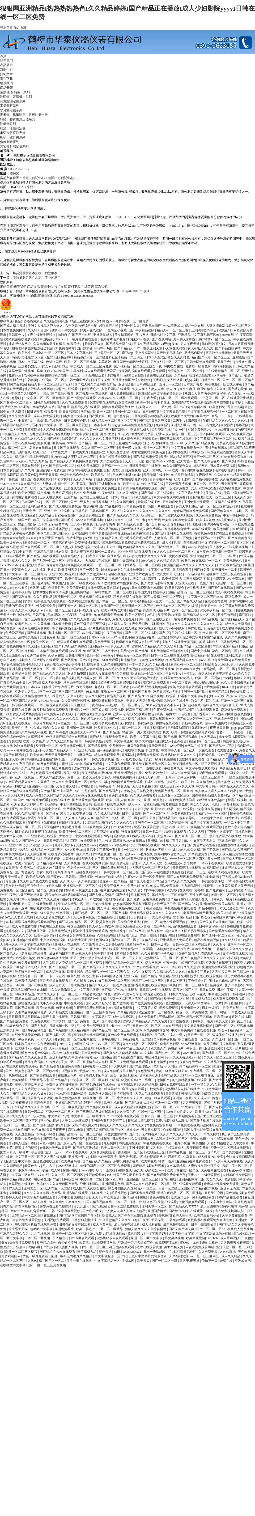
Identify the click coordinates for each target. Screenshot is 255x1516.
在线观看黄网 (92, 863)
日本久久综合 (179, 994)
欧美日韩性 (179, 732)
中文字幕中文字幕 (157, 569)
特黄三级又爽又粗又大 (172, 1071)
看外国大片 (142, 592)
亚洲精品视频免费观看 (192, 1161)
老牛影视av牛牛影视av (210, 538)
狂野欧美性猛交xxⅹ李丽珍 (208, 375)
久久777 (183, 827)
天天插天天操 (71, 908)
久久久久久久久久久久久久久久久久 (197, 624)
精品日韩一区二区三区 (205, 741)
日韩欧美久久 (95, 344)
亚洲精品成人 (140, 429)
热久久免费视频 (85, 493)
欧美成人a (109, 1215)
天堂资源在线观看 (103, 1152)
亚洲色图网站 (188, 1179)
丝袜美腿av (112, 1089)
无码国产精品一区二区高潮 (174, 791)
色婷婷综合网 (179, 822)
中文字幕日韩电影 (173, 411)
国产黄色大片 (10, 953)
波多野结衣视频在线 (216, 1125)
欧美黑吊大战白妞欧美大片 (190, 416)
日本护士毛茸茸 (243, 402)
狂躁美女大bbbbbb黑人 (221, 664)
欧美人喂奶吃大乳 (114, 610)
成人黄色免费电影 (25, 926)
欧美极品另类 (102, 741)
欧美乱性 (74, 976)
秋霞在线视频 (238, 800)
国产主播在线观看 (55, 1017)
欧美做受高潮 (71, 1161)
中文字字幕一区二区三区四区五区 (225, 542)
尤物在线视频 (102, 904)
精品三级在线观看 (180, 809)
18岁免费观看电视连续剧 (57, 1206)
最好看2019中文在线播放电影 (122, 569)
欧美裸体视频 (59, 529)
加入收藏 (20, 27)
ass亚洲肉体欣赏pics (211, 800)
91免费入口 (104, 1048)
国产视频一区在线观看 (92, 393)
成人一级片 (177, 1035)
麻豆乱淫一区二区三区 (74, 723)
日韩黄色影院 (144, 723)
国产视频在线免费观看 (110, 890)
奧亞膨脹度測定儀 (13, 133)
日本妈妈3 (22, 831)
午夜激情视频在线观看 (180, 908)
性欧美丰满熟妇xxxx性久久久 (230, 673)
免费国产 (230, 551)
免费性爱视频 (62, 493)
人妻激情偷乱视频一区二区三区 (229, 326)
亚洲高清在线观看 (75, 1193)
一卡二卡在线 (56, 976)
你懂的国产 (88, 1166)
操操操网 (15, 1193)
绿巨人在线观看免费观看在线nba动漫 (193, 877)
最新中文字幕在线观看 (206, 822)
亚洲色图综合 (99, 940)
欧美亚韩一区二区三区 (187, 664)
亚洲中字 (16, 845)
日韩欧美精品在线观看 (145, 466)
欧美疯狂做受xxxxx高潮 (133, 926)
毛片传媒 (105, 840)
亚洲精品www (99, 646)
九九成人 (83, 1206)
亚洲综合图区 (228, 840)
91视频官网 (69, 1071)
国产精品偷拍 (189, 737)
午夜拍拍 (247, 1238)
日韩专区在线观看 (21, 705)
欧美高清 (59, 443)
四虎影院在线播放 (238, 714)
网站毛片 (67, 520)
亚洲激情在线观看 (25, 940)
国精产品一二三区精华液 (170, 895)
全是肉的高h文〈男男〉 (138, 1080)
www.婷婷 (62, 1093)
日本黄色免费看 (134, 506)
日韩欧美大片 (79, 452)
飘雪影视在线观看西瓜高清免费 (112, 402)
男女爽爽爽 (229, 484)
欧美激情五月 (181, 1197)
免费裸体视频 (73, 809)
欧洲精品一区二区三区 (147, 673)
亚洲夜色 (180, 741)
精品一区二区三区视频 (86, 962)
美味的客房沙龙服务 (20, 606)
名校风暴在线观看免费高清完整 (210, 1220)
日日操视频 (196, 497)
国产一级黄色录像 (74, 759)
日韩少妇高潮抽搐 (84, 1220)
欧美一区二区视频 (208, 678)
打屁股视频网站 (154, 728)
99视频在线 (82, 1044)
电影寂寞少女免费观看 (229, 579)
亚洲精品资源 (37, 655)
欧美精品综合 (36, 877)
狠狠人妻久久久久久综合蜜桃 (146, 1229)
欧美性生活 (20, 728)
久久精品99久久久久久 (169, 971)
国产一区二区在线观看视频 (234, 1026)
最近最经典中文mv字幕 (215, 755)
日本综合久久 (115, 520)
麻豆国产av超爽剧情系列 (131, 362)
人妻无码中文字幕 (182, 1233)
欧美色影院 (217, 407)
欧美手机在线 (114, 1102)
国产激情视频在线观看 (206, 1121)
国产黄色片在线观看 (201, 845)
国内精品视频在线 (99, 1202)
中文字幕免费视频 (53, 940)
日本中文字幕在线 (31, 362)
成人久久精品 (231, 1256)
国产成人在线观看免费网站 (109, 737)
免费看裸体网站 (182, 813)
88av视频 (217, 714)
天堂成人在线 (185, 583)
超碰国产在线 (109, 326)
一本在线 (6, 746)
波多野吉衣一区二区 (29, 971)
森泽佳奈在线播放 (225, 1035)
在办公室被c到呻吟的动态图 (102, 976)
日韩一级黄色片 (106, 551)
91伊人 (193, 922)
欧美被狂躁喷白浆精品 (149, 533)
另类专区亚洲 (104, 953)
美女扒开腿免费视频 (127, 470)
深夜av (178, 990)
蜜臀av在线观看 (67, 389)
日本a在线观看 (147, 384)
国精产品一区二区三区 (148, 981)
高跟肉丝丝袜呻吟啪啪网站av (66, 895)
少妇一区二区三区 (18, 1125)
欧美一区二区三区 (219, 497)
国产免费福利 (216, 890)
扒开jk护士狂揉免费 (236, 1134)
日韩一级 (135, 1202)
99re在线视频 (172, 1026)
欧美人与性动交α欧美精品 (235, 913)
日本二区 (121, 1202)
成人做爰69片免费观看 (141, 628)
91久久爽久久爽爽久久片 (67, 1202)
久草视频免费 (198, 854)
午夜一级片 (171, 962)
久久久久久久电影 (37, 1193)
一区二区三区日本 (108, 565)
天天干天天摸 (49, 475)
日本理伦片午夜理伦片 (58, 687)
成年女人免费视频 (238, 624)
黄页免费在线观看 (99, 1107)
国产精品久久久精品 (97, 1161)
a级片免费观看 (98, 628)
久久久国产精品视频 (200, 443)
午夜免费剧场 (139, 624)
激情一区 (93, 655)
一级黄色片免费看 (184, 619)
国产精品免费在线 (119, 344)
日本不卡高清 (100, 425)
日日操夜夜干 (237, 732)
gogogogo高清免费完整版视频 (133, 425)
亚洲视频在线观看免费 (95, 597)
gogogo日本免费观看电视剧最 (143, 588)
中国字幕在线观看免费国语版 (89, 470)
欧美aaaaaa (7, 750)
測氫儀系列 (8, 124)
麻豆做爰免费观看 (234, 710)
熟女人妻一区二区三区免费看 (220, 633)
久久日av (34, 646)
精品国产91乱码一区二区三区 (117, 818)
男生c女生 (107, 434)
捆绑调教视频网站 (216, 524)
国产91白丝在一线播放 (16, 719)
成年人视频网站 (216, 723)
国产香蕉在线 (111, 1021)
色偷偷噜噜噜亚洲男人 (234, 845)
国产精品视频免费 (146, 457)
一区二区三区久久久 (127, 958)
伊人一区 (47, 678)
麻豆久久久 (148, 818)
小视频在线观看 (16, 1075)
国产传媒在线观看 (212, 434)
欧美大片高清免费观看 (178, 520)
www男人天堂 (184, 786)
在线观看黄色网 (216, 601)
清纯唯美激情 (39, 457)
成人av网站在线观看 (229, 592)
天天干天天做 (135, 461)
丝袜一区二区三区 (185, 610)
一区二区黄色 (182, 682)
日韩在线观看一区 (162, 719)
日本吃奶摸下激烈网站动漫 (105, 899)
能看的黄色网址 (138, 944)
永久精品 (181, 375)
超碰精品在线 (214, 637)
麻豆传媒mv (16, 949)
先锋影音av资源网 (41, 1098)
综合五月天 (151, 642)
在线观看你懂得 (44, 904)
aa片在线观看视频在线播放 (19, 1066)
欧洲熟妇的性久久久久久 (179, 755)
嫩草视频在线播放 (21, 1184)
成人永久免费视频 (184, 773)
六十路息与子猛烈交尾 (81, 326)
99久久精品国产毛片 (29, 813)
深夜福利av (155, 931)
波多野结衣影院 (100, 958)
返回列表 (6, 282)
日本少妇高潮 (132, 813)
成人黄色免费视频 (209, 515)
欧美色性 (24, 353)
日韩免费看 (139, 416)
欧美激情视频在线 (68, 1098)
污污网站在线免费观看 (127, 782)
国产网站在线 (188, 904)
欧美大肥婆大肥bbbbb (97, 773)
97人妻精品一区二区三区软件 (150, 868)
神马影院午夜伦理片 (153, 1035)
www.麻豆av (192, 1053)
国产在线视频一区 (61, 949)
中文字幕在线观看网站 (201, 768)
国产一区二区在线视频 (141, 633)
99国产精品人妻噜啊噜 (86, 669)
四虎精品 (27, 515)
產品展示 (6, 65)
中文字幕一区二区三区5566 (204, 597)
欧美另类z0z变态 (170, 615)
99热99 (107, 836)
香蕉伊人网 (235, 407)
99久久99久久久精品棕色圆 (160, 560)
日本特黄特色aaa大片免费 (172, 949)
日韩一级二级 (34, 1111)
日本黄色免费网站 (13, 330)
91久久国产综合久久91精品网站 (186, 466)
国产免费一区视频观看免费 (146, 899)
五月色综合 (238, 768)
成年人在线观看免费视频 (179, 642)
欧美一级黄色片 (11, 542)
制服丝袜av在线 (139, 339)
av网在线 (34, 682)
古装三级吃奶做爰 (30, 895)
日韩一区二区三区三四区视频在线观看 (107, 1247)
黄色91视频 (246, 1252)
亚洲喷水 (126, 723)
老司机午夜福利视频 (38, 375)
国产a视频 (99, 1206)
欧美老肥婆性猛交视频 (34, 493)
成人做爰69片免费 (211, 1157)
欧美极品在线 (101, 475)
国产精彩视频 (238, 389)
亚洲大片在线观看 (67, 944)
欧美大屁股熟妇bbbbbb (202, 1238)
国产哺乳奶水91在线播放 (98, 1084)
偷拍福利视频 (223, 366)
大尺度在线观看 (93, 375)
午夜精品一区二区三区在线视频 (212, 1071)
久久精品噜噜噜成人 (36, 696)
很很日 (124, 917)
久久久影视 (228, 1252)
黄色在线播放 (61, 800)
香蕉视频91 (213, 384)
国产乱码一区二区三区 (49, 560)
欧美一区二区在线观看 (46, 488)
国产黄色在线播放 (221, 588)
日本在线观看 (127, 1084)
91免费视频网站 (105, 1242)
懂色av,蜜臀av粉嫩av (36, 1053)
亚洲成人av (164, 741)
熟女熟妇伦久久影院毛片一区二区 (132, 1188)
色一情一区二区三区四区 (188, 859)
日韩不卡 (39, 615)
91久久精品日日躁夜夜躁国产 (57, 515)
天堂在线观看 (167, 1202)
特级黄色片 (70, 439)
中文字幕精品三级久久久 (131, 1048)
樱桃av (57, 1053)
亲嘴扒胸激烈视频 (126, 1161)
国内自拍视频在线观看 (86, 764)
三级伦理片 (16, 655)
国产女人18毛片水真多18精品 (166, 524)
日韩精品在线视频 (47, 402)
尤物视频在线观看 (192, 1202)
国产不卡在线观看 (143, 1193)
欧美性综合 (75, 971)
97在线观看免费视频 (109, 615)
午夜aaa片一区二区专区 (133, 655)
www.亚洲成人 (173, 326)
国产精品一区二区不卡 (218, 1053)
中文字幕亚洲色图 (86, 434)
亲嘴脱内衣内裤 (44, 407)
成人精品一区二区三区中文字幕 (114, 420)
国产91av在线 (101, 619)
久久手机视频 (88, 881)
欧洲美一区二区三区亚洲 (70, 1233)
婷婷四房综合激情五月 (170, 854)
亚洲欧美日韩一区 (13, 1030)
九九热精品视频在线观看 (189, 1080)
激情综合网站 (194, 353)
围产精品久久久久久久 (123, 515)
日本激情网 (79, 533)
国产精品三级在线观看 (43, 556)
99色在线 (38, 1130)
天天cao (197, 1062)
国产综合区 (203, 917)
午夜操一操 (194, 1048)
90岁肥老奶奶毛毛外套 (204, 628)
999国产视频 (139, 651)
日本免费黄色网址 (77, 420)
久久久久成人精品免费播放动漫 (232, 854)
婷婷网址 (162, 443)
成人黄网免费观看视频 (229, 999)
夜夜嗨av (98, 705)
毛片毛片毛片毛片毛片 (136, 538)
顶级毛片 (173, 782)
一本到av (190, 673)
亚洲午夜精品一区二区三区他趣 (180, 1193)
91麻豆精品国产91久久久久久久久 (109, 822)
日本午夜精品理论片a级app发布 (156, 344)
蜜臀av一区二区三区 (115, 691)
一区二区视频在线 (201, 1075)
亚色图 (129, 985)
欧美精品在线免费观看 (90, 1035)
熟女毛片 (198, 700)
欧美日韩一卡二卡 (225, 569)
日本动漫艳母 (62, 624)
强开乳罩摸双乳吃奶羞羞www (75, 845)
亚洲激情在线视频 (219, 962)
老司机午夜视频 (165, 1039)
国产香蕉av (201, 714)
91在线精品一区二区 (207, 560)
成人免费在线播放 (123, 393)
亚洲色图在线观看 (46, 1161)
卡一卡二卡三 (121, 1026)
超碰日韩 (237, 1003)
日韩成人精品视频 (141, 1121)
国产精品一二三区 (222, 746)
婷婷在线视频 (242, 1017)
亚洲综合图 (126, 384)
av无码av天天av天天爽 (56, 1148)
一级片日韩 (220, 1003)
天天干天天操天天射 (59, 755)
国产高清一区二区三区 (191, 836)
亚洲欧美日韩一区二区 (206, 556)
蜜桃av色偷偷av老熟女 (225, 981)
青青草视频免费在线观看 (141, 488)
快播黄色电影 (106, 922)
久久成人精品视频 (107, 813)
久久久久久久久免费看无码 (99, 439)
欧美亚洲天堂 (68, 569)
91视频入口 (60, 583)
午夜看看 (145, 949)
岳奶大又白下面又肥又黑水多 (186, 931)
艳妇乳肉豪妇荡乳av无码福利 (135, 836)
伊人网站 (171, 1066)
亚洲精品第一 (130, 660)
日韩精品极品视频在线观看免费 (166, 804)
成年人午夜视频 (51, 1003)
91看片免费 (143, 773)
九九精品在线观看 (98, 560)
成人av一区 (113, 547)
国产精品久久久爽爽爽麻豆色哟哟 (74, 461)
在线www (105, 398)
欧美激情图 (221, 529)
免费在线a (117, 931)
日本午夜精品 (155, 782)
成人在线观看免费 (107, 755)
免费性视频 (231, 804)
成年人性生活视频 (46, 416)
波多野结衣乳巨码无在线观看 (45, 601)
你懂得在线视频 (191, 723)
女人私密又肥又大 (201, 348)
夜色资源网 (146, 1071)
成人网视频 (231, 809)
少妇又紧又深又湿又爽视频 (234, 886)
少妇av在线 (216, 696)
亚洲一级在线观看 (202, 750)
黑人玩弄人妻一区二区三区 (96, 678)
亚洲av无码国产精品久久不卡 (55, 750)
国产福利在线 (22, 597)
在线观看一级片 (201, 1211)
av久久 (173, 1062)
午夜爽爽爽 (26, 1039)
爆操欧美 (14, 741)
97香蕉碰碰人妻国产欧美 (61, 1247)
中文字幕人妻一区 (174, 750)
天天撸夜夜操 (19, 1102)
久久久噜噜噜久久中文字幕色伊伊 (75, 990)
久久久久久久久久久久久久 (179, 1134)
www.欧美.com (75, 850)
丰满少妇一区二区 (65, 1021)
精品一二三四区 (132, 357)
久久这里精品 (25, 1134)
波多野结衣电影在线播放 (183, 1089)
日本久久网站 (210, 1134)
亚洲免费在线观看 (197, 502)
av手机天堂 (197, 452)
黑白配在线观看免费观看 (103, 488)
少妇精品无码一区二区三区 (111, 1030)
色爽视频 (216, 985)
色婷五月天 (56, 588)
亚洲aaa (130, 854)
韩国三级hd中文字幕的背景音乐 (160, 393)
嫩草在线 (226, 1261)
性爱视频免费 (46, 606)
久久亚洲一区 (222, 1039)
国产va (109, 1179)
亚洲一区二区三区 (168, 1102)
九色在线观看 (41, 1021)
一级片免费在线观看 (83, 339)
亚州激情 (239, 357)
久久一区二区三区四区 (67, 1175)
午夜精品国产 (185, 710)
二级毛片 (179, 420)
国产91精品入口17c (128, 348)
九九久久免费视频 (25, 1089)
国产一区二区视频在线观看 (128, 719)
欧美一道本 (131, 484)
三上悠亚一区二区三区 (174, 795)
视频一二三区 (197, 872)
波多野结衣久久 (105, 728)
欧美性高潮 (170, 579)
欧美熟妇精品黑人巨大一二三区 (153, 601)
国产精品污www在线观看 (119, 990)
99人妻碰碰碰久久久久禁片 (40, 899)
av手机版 (39, 569)
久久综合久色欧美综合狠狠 (39, 881)
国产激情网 (121, 1003)
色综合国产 (54, 362)
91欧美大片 (75, 344)
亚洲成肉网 (243, 1261)
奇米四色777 (23, 624)
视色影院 (178, 872)
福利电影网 (71, 1053)
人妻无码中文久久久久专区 (147, 556)
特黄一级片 (166, 1161)
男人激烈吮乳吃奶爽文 (153, 732)
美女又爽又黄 (174, 1247)
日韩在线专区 (31, 466)
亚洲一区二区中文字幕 (146, 1238)
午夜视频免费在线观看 (90, 1008)
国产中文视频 (201, 651)
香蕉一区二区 (71, 1062)
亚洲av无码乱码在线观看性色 (134, 714)
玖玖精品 (24, 615)
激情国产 (163, 1080)
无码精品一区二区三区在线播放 (34, 1215)
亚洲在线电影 (74, 488)
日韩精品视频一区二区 (215, 619)
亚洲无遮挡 (237, 967)
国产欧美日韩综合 (169, 353)
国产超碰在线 (192, 705)
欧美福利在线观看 (80, 565)
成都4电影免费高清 (103, 1157)
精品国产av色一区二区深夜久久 (107, 971)
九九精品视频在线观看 (197, 886)
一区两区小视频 (116, 330)
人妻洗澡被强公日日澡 (204, 1166)
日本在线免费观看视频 (25, 1220)
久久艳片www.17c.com (44, 700)
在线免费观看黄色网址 (103, 588)
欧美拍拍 (199, 1143)
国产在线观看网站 (40, 479)
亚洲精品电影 (44, 551)
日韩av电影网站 (77, 380)
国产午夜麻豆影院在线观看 (137, 1215)
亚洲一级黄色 (153, 800)
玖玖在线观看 (24, 746)
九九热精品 (89, 791)
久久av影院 (75, 696)
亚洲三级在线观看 (57, 511)
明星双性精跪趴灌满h (195, 579)
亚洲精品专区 (38, 506)
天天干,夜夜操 (190, 1261)
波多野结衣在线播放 (39, 389)
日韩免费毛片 (90, 389)
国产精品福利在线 (135, 1197)
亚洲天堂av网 (15, 759)
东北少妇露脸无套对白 (200, 840)
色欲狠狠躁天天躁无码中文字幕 (188, 1003)
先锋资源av (150, 439)
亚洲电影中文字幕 (18, 1161)
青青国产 (11, 881)
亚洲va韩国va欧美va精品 (217, 904)
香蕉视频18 (103, 714)
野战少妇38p (27, 524)
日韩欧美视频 (77, 985)
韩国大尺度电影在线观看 (75, 642)
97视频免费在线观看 (213, 967)
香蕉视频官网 (10, 475)
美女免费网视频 (84, 917)
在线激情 (175, 1252)
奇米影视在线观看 (49, 773)
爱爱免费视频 (169, 1008)
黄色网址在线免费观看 (34, 628)
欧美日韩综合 (175, 588)
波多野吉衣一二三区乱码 (154, 407)
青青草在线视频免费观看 (222, 1184)
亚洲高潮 (15, 669)
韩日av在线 (168, 935)
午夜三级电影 (33, 859)
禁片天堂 (245, 791)
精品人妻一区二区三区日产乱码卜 (104, 429)
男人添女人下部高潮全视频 (229, 547)
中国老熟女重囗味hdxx (53, 533)
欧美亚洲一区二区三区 (75, 831)
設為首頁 (6, 27)
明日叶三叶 (149, 515)
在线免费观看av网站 (44, 908)
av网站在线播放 (196, 746)
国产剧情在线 (179, 1021)
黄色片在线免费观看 (92, 795)
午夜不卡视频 (113, 633)
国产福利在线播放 (205, 479)
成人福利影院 (172, 542)
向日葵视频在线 (103, 502)
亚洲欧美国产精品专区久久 (151, 764)
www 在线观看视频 (90, 520)
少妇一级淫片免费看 (57, 768)
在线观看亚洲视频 (81, 601)
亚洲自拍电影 (77, 673)
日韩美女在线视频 (101, 759)
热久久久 (83, 854)
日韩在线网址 (136, 931)
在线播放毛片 (68, 1075)
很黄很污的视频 (26, 1148)
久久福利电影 (126, 502)
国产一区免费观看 (152, 877)
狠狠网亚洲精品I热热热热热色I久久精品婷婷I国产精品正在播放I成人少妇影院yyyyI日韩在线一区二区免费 (74, 321)
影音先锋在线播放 (83, 935)
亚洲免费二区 (33, 511)
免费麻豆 (15, 375)
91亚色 (186, 560)
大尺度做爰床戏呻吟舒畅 (61, 429)
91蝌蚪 (72, 443)
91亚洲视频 (64, 1008)
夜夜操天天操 (220, 728)
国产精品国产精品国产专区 (105, 1130)
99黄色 (224, 768)
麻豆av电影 (76, 1130)
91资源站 (124, 786)
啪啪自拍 (64, 335)
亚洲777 (194, 1175)
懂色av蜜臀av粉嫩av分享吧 (63, 664)
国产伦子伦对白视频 (143, 1134)
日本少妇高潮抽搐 (126, 560)
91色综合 (185, 714)
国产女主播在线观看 (105, 949)
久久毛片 (219, 944)
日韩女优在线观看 (238, 818)
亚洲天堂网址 (153, 470)
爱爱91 (221, 732)
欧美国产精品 (218, 691)
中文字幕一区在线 (21, 1175)
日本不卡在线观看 (211, 863)
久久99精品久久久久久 (60, 795)
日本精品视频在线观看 (52, 651)
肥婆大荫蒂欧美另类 (97, 777)
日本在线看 (86, 786)
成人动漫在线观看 (127, 1224)
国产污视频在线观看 (82, 398)
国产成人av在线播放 (155, 872)
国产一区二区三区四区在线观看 (62, 691)
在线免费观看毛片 (105, 723)
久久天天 (154, 520)
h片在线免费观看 (127, 953)
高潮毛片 (154, 579)
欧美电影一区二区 (67, 375)
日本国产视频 (193, 384)
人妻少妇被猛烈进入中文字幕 (83, 547)
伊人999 (172, 389)
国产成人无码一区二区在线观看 (79, 1143)
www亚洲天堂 (191, 1044)
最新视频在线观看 (176, 1224)
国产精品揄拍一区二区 (195, 1066)
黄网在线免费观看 (25, 497)
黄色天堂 (105, 1252)
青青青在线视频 (148, 755)
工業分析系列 (9, 106)
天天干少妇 (225, 362)
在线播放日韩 (155, 1057)
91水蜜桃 (195, 524)
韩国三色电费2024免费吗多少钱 (132, 443)
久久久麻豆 (188, 389)
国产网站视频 (11, 859)
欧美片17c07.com (68, 999)
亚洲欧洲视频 (124, 773)
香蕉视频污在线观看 (127, 908)
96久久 (203, 673)
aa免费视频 (58, 470)
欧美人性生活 (183, 1215)
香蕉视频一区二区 (131, 1152)
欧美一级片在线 (130, 448)
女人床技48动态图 (204, 488)
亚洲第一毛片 (78, 1157)
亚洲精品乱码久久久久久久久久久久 (189, 565)
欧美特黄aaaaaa (76, 579)
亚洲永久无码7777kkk (85, 732)
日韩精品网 (78, 1017)
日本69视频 (150, 411)
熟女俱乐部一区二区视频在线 (75, 1039)
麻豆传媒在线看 (133, 1089)
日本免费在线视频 (236, 953)
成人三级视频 (210, 1206)
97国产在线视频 (193, 962)
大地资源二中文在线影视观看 (80, 836)
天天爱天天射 (158, 746)
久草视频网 (36, 737)
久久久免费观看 (20, 416)
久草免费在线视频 (21, 371)
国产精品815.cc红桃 (139, 1102)
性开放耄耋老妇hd (99, 1175)
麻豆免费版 (233, 597)
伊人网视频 (153, 962)
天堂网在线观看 (99, 1139)
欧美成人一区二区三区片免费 (91, 366)
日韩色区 (190, 1252)
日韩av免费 (207, 990)
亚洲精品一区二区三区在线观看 (86, 497)
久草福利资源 (179, 1256)
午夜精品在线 (148, 940)
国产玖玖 (214, 1152)
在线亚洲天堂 (153, 348)
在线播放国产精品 (47, 1179)
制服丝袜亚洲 (169, 976)
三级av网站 (167, 1017)
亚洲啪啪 (159, 380)
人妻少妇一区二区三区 (231, 583)
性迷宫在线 (231, 1008)
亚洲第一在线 (183, 1098)
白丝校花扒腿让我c (236, 741)
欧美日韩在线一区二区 (183, 1170)
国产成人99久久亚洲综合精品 (95, 384)
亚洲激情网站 (159, 859)
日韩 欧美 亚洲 (121, 827)
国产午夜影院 (235, 985)
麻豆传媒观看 (137, 746)
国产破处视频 (37, 633)
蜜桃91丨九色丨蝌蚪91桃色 (199, 1242)
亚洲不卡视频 (227, 615)
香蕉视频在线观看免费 (151, 985)
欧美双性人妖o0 (100, 1093)
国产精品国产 (109, 791)
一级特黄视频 (211, 1175)
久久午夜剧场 (43, 597)
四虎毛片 (174, 1157)
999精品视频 (17, 384)
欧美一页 (82, 949)
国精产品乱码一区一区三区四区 (190, 592)
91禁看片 (85, 1242)
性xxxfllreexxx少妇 (189, 669)
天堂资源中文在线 (107, 831)
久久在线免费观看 (75, 402)
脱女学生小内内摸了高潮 (51, 592)
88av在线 (228, 335)
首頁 (3, 56)
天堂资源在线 (161, 429)
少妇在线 (25, 452)
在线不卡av (172, 705)
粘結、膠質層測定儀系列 (17, 119)
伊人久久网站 (95, 696)
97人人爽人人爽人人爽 (148, 389)
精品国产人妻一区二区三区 (211, 357)
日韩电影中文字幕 (163, 335)
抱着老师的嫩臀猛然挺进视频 (33, 348)
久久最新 (235, 393)
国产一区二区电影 (165, 1261)
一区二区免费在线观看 (37, 619)
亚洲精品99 (155, 840)
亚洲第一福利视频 (79, 728)
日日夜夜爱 (149, 398)
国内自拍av (58, 457)
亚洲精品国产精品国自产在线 (122, 1057)
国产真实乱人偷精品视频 (121, 1053)
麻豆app (128, 353)
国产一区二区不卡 (156, 813)
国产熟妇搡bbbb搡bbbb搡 (95, 348)
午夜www (131, 877)
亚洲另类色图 (71, 1066)
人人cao (47, 845)
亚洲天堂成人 (103, 335)
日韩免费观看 (176, 1220)
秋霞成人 (59, 696)
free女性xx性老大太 (180, 1111)
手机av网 (128, 1261)
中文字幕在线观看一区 (204, 411)
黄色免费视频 (159, 1197)
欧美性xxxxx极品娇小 (114, 845)
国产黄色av (55, 877)
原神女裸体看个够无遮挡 (91, 931)
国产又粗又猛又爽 (182, 1229)
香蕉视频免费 (204, 533)
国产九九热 (39, 1026)
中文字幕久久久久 (130, 1098)
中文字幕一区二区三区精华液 (45, 398)
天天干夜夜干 (56, 1130)
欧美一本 (143, 402)
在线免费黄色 (242, 660)
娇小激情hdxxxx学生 (161, 461)
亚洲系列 (12, 809)
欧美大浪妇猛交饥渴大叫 (53, 917)
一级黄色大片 (58, 452)
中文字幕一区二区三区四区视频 (66, 425)
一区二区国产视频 (115, 913)
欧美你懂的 (20, 1080)
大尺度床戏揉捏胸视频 (219, 1044)
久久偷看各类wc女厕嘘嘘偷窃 (103, 944)
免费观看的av (11, 1256)
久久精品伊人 (206, 782)
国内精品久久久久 (94, 719)
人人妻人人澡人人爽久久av (24, 610)
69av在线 (123, 434)
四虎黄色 (147, 669)
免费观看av (117, 746)
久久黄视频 (42, 624)
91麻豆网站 (84, 755)
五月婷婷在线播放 (219, 353)
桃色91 (216, 804)
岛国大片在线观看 (161, 506)
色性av (136, 863)
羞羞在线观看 (202, 529)
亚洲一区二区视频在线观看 (230, 1148)
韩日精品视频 (65, 678)
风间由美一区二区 (235, 1166)
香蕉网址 (128, 755)
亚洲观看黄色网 (113, 1184)
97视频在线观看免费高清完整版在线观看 (131, 542)
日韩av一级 (244, 470)
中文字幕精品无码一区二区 (213, 439)
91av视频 (93, 691)
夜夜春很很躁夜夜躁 (42, 822)
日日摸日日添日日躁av (24, 1017)
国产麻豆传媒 (37, 931)
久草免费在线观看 (235, 1215)
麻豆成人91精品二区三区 (77, 922)
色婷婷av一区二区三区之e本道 (177, 606)
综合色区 (37, 1152)
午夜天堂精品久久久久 (115, 1220)
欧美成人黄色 (206, 520)
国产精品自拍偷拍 (228, 348)
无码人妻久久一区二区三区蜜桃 (46, 669)
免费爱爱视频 (15, 633)
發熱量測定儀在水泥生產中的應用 (37, 278)
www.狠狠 (222, 429)
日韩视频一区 (15, 479)
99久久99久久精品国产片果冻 (199, 850)
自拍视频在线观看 (163, 696)
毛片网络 (142, 335)
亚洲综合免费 (224, 719)
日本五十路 (109, 651)
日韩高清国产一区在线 (105, 511)
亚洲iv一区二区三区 (60, 1111)
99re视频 (95, 1233)
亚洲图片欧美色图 (142, 574)
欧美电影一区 (191, 1008)
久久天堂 (190, 967)
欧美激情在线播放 (156, 475)
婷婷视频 (242, 425)
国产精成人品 (87, 1252)
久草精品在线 (127, 1012)
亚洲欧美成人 (235, 655)
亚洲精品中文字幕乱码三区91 (199, 335)
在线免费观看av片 (201, 429)
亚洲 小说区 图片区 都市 (146, 1148)
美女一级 (214, 859)
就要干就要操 (137, 859)
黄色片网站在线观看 (116, 389)
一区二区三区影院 (13, 700)
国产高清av (50, 1139)
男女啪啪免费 (172, 502)
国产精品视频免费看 (14, 1021)
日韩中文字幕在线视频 (64, 1211)
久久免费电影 (131, 886)
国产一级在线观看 (83, 583)
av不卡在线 (230, 958)
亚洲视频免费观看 (57, 1220)
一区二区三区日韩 (56, 502)
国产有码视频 (15, 755)
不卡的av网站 (50, 1121)
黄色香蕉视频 (129, 669)
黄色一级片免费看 (36, 1256)
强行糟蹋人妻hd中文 (94, 1075)
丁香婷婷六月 (198, 981)
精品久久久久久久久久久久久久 (122, 1125)
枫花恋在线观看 (155, 994)
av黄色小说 (126, 637)
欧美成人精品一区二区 (74, 904)
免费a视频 (162, 1121)
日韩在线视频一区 (185, 633)
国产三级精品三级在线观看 (95, 1111)
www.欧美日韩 (174, 470)
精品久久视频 (99, 782)
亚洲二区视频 (176, 981)
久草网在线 (199, 407)
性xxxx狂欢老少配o (130, 759)
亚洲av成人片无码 (87, 610)
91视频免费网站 (124, 777)
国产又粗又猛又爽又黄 (155, 420)
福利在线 (212, 700)
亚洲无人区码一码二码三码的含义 (195, 425)
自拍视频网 (191, 542)
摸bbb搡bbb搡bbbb (206, 682)
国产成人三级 (163, 786)
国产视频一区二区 (59, 1035)
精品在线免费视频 (207, 940)
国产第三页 (239, 1021)
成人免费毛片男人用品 (119, 1071)
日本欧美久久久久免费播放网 (36, 1044)
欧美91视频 (149, 1161)
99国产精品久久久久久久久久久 (56, 719)
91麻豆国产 (91, 651)
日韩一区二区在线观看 (153, 619)
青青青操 (172, 1093)
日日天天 (92, 1197)
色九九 (138, 1170)
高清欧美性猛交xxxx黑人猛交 (33, 357)
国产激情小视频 (62, 393)
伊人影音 (18, 411)
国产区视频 (69, 660)
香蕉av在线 (214, 493)
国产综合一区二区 (124, 940)
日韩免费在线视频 (114, 868)
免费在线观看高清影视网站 (235, 443)
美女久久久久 (200, 804)
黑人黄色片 (226, 782)
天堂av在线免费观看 (149, 1093)
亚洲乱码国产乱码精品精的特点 (65, 646)
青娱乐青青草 (64, 872)
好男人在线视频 (91, 330)
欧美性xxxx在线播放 (210, 1111)
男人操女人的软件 (102, 926)
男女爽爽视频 (175, 1238)
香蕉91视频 (198, 1139)
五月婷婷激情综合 (204, 330)
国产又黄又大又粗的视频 (217, 922)
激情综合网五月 (42, 1102)
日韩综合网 (70, 1179)
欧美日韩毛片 (86, 1229)
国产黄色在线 (25, 872)
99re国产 (18, 800)
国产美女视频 (232, 1152)
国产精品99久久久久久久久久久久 (107, 967)
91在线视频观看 (37, 800)
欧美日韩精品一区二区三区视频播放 (198, 764)
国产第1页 (235, 375)
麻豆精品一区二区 (88, 913)
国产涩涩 (156, 999)
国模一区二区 (89, 606)
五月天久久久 (18, 488)
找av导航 (62, 551)
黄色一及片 (20, 908)
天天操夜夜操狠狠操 (235, 1242)
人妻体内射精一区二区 (58, 484)
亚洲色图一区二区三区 (142, 1179)
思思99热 (244, 466)
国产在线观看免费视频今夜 (166, 1175)
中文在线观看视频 (220, 1139)
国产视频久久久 (222, 511)
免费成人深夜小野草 (16, 407)
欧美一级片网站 (45, 935)
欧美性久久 (159, 1048)
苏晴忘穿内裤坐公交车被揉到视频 (76, 542)
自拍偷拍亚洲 (68, 1242)
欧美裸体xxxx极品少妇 (31, 1048)
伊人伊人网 (118, 1066)
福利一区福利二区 (225, 651)
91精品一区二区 (130, 728)
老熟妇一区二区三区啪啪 (112, 687)
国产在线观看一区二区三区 (40, 547)
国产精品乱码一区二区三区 (124, 962)
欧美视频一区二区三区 (99, 1098)
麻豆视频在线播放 (220, 452)
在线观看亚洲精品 (240, 398)
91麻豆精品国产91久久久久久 (36, 994)
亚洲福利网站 (90, 1184)
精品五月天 (174, 840)
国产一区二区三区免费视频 (47, 1265)
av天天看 (12, 868)
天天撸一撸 (8, 615)
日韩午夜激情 (106, 786)
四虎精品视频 (159, 416)
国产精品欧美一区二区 (96, 411)
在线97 (64, 822)
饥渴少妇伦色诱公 (28, 1139)
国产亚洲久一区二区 (171, 547)
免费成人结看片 (123, 619)
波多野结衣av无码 (166, 691)
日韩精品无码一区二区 (236, 642)
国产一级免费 (89, 569)
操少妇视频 (238, 691)
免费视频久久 (233, 560)
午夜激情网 (204, 475)
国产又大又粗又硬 (99, 1003)
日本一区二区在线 (131, 850)
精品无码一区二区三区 (173, 330)
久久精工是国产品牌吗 (44, 330)
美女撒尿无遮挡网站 (198, 1026)
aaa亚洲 (76, 651)
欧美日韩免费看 (198, 1148)
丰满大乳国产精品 (226, 646)
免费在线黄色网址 (73, 746)
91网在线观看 (47, 764)
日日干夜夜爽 (101, 380)
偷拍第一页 (210, 1261)
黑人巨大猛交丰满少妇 (76, 813)
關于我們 (6, 60)
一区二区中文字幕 (237, 822)
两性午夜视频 (199, 895)
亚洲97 (52, 569)
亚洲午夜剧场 (22, 592)
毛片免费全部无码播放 (93, 1026)
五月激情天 (158, 1062)
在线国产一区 (110, 606)
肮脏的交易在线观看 (86, 407)
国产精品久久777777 (184, 1206)
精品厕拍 (21, 457)
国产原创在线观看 (46, 660)
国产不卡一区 (68, 606)
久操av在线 (56, 655)
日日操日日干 (140, 917)
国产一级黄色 (80, 502)
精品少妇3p (241, 1233)
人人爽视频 (72, 863)
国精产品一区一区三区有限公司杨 (215, 506)
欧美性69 (99, 1116)
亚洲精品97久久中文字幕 (67, 1057)
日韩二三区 (150, 922)
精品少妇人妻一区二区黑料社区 (96, 357)
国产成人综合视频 (207, 461)
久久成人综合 (40, 728)
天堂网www (165, 836)
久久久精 (58, 728)
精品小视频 (206, 908)
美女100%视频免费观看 (18, 1242)
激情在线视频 (28, 1003)
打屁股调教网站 (105, 479)
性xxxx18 (177, 443)
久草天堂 (190, 1157)
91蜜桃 (64, 764)
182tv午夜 (159, 926)
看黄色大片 (32, 1166)
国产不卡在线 (82, 335)
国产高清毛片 (59, 732)
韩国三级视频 (77, 926)
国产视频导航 (41, 583)
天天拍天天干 (80, 705)
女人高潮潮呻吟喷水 (76, 700)
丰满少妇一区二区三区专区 (125, 705)
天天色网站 (52, 827)
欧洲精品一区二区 (58, 1188)
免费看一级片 (90, 1021)
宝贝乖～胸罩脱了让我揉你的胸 (98, 484)
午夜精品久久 (108, 538)
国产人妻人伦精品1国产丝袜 (109, 895)
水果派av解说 (187, 777)
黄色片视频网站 (82, 551)
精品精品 (135, 610)
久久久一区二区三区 (218, 1057)
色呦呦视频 (38, 588)
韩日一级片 (79, 1093)
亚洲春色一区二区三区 (151, 822)
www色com (47, 1089)
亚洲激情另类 (214, 1048)
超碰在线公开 (22, 710)
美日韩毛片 (80, 511)
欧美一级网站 (166, 714)
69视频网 (51, 411)
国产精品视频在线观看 (149, 1166)
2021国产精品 (183, 917)
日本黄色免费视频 (223, 466)
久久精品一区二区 (126, 398)
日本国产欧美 (141, 895)
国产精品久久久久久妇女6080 (33, 1093)
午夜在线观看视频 (53, 926)
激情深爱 (87, 877)
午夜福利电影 (38, 1030)
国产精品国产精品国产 (119, 732)
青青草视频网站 (161, 479)
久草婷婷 (105, 362)
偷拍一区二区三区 (13, 506)
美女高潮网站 (162, 917)
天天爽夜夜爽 (192, 1102)
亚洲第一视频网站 (194, 691)
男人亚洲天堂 (120, 646)
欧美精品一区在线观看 (207, 655)
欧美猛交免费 (218, 994)
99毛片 (151, 615)
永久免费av (52, 714)
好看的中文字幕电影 (192, 696)
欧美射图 (62, 619)
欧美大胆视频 (15, 854)
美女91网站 (44, 872)
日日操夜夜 (35, 411)
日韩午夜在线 (108, 1039)
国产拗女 (52, 813)
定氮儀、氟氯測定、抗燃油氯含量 (24, 115)
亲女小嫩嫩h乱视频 (124, 1075)
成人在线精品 (124, 1107)
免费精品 (162, 425)
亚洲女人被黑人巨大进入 (45, 326)
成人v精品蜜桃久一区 (15, 642)
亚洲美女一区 (34, 1188)
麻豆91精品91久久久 (212, 389)
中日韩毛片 (26, 420)
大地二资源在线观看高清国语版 (80, 1089)
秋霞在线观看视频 (147, 827)
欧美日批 (188, 782)
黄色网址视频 (119, 795)
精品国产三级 (128, 935)
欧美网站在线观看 (180, 890)
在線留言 (87, 287)
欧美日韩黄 (83, 741)
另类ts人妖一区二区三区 (167, 362)
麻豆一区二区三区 (206, 484)
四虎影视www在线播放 (129, 840)
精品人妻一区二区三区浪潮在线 (125, 999)
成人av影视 (180, 1121)
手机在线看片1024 (83, 981)
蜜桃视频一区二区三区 (64, 633)
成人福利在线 (56, 971)
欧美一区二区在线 (177, 999)
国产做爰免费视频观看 (88, 800)
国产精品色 (241, 971)
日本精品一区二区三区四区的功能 (94, 529)
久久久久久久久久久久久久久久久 (147, 511)
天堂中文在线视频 (62, 574)
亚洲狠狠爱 (52, 859)
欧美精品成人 (71, 556)
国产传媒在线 (116, 859)
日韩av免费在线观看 (174, 1084)
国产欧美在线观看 (43, 1075)
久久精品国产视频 (205, 1188)
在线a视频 (90, 506)
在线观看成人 (175, 1148)
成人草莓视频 (230, 1238)
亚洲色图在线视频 (114, 664)
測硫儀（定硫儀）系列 (16, 97)
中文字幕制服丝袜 (220, 1202)
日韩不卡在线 (161, 402)
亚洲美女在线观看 (92, 515)
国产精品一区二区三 (93, 443)
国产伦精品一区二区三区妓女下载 (138, 366)
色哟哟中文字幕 (41, 1229)
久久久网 (28, 470)
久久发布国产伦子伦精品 (159, 953)
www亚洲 (176, 746)
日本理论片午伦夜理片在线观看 (70, 615)
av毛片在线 (145, 854)
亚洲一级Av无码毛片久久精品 (71, 1256)
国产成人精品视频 (13, 326)
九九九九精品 (39, 461)
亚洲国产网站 (157, 1211)
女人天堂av (209, 737)
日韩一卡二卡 (136, 520)
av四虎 (227, 678)
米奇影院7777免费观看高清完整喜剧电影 (201, 402)
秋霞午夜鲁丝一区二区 (44, 818)
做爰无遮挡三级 (165, 904)
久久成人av (68, 881)
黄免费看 (159, 371)
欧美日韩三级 (69, 411)
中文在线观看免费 (146, 967)
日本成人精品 (201, 999)
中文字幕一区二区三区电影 (89, 1080)
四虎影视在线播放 (200, 470)
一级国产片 (23, 520)
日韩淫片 (72, 877)
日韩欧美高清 (53, 840)
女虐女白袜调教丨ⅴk (15, 836)
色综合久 (116, 628)
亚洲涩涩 (80, 628)
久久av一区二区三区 (106, 1044)
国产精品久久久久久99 (49, 673)
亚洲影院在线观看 (44, 836)
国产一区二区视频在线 (43, 1071)
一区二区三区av (70, 994)
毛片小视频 (182, 1143)
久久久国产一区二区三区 (99, 448)
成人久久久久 (22, 560)
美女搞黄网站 (124, 335)
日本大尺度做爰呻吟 (91, 574)
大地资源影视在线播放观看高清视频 (31, 922)
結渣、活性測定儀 (13, 128)
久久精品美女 (59, 1012)
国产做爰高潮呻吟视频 (157, 583)
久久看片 (21, 588)
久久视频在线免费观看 (236, 479)
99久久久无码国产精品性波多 (138, 678)
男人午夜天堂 (190, 344)
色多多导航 (187, 818)
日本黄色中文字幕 (74, 416)
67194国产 (61, 371)
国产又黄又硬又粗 (63, 786)
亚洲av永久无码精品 (26, 768)
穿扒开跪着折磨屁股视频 (30, 529)
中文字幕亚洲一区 (108, 1256)
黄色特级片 (136, 1233)
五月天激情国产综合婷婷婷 (131, 380)
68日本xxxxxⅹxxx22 (128, 1252)
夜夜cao (231, 696)
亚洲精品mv (129, 949)
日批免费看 (155, 1089)
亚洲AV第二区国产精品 (141, 976)
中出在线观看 (74, 1003)
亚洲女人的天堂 (149, 777)
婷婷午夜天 (8, 895)
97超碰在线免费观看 (133, 479)
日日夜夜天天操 (94, 556)
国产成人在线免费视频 (65, 506)
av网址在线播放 (114, 1233)
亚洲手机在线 (178, 452)
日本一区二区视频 (37, 1238)
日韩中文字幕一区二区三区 (119, 872)
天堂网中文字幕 (50, 809)
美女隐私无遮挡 (129, 922)
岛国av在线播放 (40, 448)
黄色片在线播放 (153, 660)
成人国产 (79, 1188)
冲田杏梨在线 (174, 366)
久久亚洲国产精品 (52, 538)
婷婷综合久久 (22, 569)
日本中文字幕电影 (79, 353)
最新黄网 (110, 1143)
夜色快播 (170, 759)
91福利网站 (211, 868)
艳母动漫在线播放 (129, 642)
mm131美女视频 (133, 375)
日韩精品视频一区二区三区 (186, 1152)
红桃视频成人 (227, 520)
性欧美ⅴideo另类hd (172, 628)
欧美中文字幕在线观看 (185, 687)
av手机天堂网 (196, 588)
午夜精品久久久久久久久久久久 (225, 420)
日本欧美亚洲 (149, 1075)
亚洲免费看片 (64, 1229)
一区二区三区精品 (110, 1229)
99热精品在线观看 (230, 1197)
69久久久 (65, 1044)
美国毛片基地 (50, 637)
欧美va (63, 935)
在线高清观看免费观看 (224, 872)
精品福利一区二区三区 (219, 669)
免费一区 (74, 777)
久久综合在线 (97, 1188)
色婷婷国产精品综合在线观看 (67, 737)
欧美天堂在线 (25, 863)
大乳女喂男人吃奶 (170, 574)
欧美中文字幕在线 (46, 520)
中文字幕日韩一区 (194, 1107)
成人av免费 (34, 795)
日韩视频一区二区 (62, 1026)
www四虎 (88, 1170)
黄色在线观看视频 (160, 375)
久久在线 (123, 673)
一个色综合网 (195, 574)
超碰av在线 (71, 1170)
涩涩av (124, 651)
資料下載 (6, 79)
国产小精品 (59, 1080)
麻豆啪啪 (245, 615)
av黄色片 (107, 655)
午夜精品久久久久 (14, 434)
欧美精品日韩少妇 (207, 1215)
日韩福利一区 (91, 999)
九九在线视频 (41, 1233)
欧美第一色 (209, 606)
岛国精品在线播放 (34, 953)
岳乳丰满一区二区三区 (172, 1139)
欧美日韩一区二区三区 (138, 606)
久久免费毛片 (127, 1111)
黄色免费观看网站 (159, 1125)
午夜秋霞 (246, 502)
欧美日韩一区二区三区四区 (189, 985)
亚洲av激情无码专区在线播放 (168, 700)
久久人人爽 (196, 831)
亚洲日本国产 (152, 326)
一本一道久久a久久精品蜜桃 (149, 664)
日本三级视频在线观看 (52, 705)
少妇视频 (113, 375)
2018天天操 (13, 1197)
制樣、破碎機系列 (13, 137)
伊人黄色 (40, 1116)
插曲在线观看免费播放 (118, 407)
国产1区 (164, 633)
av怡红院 (90, 538)
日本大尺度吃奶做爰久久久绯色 (167, 357)
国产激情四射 (219, 1080)
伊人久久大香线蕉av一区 (70, 782)
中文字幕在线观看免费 (170, 497)
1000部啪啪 (239, 529)
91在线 (115, 1080)
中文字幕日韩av (207, 786)
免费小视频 (74, 538)
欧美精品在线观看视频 (206, 827)
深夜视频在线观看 (212, 773)
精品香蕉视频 (93, 994)
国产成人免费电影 (117, 863)
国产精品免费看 (110, 506)
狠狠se (32, 538)
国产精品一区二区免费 (195, 646)
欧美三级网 (112, 886)
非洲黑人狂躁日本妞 (23, 1143)
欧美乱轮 (225, 330)
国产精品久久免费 (130, 524)
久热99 (32, 1261)
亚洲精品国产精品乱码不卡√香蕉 (79, 1102)
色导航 (17, 398)
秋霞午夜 (159, 592)
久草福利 (76, 371)
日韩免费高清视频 (178, 484)
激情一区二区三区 (224, 895)
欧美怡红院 (143, 1107)
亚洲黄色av (185, 461)
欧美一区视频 (135, 615)
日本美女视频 (10, 470)
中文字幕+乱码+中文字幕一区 (69, 1116)
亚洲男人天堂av (26, 691)
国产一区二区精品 (74, 637)
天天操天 (158, 1220)
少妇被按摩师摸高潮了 (47, 579)
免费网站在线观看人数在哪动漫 (43, 868)
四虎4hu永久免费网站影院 (151, 1030)
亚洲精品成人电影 (95, 1062)
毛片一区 (179, 429)
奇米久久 (12, 944)
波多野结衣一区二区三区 (162, 958)
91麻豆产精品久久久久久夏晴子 (28, 782)
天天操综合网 (37, 854)
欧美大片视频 (145, 741)
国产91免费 (202, 569)
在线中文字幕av (199, 971)
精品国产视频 (116, 696)
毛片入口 (49, 1166)
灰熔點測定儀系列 (13, 101)
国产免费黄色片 (239, 538)
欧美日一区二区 (66, 597)
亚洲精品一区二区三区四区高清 (93, 1012)
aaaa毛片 (137, 687)
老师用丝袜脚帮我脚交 (199, 913)
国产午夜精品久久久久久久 (200, 958)
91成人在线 (39, 1202)
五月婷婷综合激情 (177, 529)
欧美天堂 (39, 452)
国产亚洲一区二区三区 (16, 402)
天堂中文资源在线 (71, 1197)
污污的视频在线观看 (182, 926)
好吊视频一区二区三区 (114, 981)
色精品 (158, 1066)
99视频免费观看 (130, 1143)
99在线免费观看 (236, 457)
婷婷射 (199, 890)
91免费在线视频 (29, 962)
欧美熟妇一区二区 (37, 542)
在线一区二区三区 (151, 1111)
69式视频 (147, 1053)
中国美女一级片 (238, 773)
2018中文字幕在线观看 (123, 1116)
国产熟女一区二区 (168, 1053)
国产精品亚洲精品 (86, 1148)
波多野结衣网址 (20, 344)
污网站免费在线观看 (128, 597)
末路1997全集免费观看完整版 (112, 682)
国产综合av (220, 1030)
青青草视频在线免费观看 (191, 511)
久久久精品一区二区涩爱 (140, 1044)
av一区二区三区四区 (205, 1256)
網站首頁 (6, 287)
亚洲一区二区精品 (127, 411)
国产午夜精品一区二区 (65, 967)
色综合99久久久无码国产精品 (57, 1184)
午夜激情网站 (212, 1089)
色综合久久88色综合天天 (221, 705)
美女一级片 (154, 759)
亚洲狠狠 (89, 908)
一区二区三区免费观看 (114, 1166)
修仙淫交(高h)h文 (214, 344)
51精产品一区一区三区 (212, 813)
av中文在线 (70, 330)
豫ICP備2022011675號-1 (132, 291)
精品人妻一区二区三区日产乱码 (50, 384)
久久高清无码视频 (34, 732)
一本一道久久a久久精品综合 (20, 484)
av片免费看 (212, 687)
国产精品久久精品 (190, 601)
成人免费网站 (103, 1224)
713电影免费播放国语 (180, 800)
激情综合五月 (182, 569)
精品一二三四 (221, 416)
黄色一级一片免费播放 (192, 1012)
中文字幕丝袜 (124, 741)
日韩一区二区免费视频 (123, 1206)
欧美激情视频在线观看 (110, 804)
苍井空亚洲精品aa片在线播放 (50, 434)
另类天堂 (182, 506)
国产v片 (85, 660)
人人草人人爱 (118, 624)
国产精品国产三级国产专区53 (80, 1215)
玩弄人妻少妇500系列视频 (146, 890)
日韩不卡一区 (211, 380)
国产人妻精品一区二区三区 (163, 597)
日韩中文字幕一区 (212, 926)
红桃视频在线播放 (45, 831)
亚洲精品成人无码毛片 (176, 940)
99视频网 (164, 1215)
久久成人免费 (80, 619)
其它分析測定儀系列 (14, 146)
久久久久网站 (83, 479)
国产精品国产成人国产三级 (59, 791)
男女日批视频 (151, 1130)
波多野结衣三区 (85, 768)
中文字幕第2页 (156, 1233)
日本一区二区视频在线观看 (170, 655)
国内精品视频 (10, 619)
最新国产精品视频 (139, 710)
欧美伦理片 (182, 479)
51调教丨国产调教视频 (31, 985)
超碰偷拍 (212, 574)
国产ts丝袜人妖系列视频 (176, 515)
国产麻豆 (63, 407)
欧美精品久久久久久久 (139, 547)
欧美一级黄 (71, 773)
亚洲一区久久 (131, 326)
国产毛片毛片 (92, 1211)
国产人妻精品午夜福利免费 (28, 1012)
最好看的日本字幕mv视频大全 (70, 890)
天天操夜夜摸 (142, 786)
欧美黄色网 (29, 475)
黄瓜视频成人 (209, 642)
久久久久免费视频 (238, 637)
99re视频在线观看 (120, 1008)
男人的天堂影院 (184, 339)
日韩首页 (30, 380)
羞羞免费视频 (202, 949)
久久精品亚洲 (214, 1062)
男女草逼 (103, 908)
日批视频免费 (244, 610)
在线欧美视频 (135, 750)
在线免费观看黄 (207, 710)
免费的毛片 (176, 1048)
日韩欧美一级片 (221, 899)
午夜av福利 (106, 493)
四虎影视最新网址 (153, 1157)
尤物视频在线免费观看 (21, 339)
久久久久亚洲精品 (60, 741)
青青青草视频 (56, 565)
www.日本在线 (171, 967)
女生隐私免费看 (143, 434)
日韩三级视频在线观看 (176, 439)
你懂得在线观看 (167, 723)
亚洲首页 (42, 470)
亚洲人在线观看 (20, 723)
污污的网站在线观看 (146, 845)
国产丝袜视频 (165, 669)
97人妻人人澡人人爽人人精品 (216, 791)
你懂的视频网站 (242, 429)
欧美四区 (34, 1247)
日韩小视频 (238, 994)
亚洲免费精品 (80, 592)
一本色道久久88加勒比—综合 (29, 393)
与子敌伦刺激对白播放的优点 (118, 583)
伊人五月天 (57, 985)
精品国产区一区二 (52, 1261)
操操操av (132, 1130)
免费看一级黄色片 (198, 366)
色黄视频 (231, 1179)
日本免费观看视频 (13, 818)
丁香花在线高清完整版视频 (31, 443)
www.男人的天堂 (12, 795)
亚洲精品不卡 (40, 1080)
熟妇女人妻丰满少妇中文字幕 (206, 393)
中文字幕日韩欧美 (236, 515)
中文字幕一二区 (91, 1179)
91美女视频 (85, 714)
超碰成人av (75, 560)
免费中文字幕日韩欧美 (62, 1084)
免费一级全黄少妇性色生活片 (52, 913)
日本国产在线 (31, 502)
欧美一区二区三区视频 (80, 362)
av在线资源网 (92, 633)
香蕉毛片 (93, 1057)
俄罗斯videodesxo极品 (33, 1170)
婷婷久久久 (242, 678)
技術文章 (6, 74)
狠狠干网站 (218, 1012)
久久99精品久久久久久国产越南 (37, 439)
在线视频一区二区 (52, 380)
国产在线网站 (162, 339)
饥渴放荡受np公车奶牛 (180, 863)
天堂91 (120, 1179)
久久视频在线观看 (13, 822)
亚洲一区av (53, 1152)
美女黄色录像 (91, 1053)
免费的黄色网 (76, 588)
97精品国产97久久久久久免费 (176, 881)
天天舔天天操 (18, 1229)
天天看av (224, 660)
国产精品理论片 (140, 1066)
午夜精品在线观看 (224, 502)
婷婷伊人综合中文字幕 (186, 637)
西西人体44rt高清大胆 (53, 958)
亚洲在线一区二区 (34, 890)
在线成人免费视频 (240, 1229)
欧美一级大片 (14, 877)
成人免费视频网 (88, 466)
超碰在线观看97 (87, 872)
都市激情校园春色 (73, 1139)
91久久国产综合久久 (27, 840)
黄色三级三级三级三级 (90, 624)
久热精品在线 (107, 935)
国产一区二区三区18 (208, 457)
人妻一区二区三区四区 (174, 1188)
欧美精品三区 (155, 1152)
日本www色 (97, 637)
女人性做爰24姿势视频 (183, 380)
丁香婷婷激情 (153, 908)
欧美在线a (167, 457)
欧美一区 (7, 1139)
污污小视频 (32, 845)
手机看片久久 (174, 768)
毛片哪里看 (24, 750)
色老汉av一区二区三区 (83, 868)
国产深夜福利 (179, 1211)
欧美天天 (143, 1261)
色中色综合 (121, 416)
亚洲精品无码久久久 (14, 1233)
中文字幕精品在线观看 (40, 1197)
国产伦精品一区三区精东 (195, 1017)
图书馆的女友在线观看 (75, 1224)
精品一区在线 (195, 326)
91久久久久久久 (173, 845)
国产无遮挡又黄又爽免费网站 (142, 529)
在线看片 (76, 822)
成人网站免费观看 (166, 886)
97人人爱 (15, 1188)
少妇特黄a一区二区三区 (215, 339)
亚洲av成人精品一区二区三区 (177, 434)
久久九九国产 (22, 1116)
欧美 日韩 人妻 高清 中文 (124, 800)
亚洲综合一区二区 (31, 976)
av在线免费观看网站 (200, 1247)
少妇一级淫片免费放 (174, 488)
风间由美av (44, 371)
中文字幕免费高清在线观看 (190, 1030)
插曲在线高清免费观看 (115, 457)
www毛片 (111, 669)
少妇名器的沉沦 (127, 493)
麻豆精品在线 (117, 556)
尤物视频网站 (172, 1130)
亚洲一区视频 (25, 777)
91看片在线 (28, 809)
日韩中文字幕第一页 (101, 850)
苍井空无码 (247, 1206)
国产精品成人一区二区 (199, 615)
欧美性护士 (143, 497)
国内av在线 (168, 1179)
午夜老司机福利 (44, 723)
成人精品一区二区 (14, 448)
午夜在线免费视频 (96, 827)
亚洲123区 (61, 366)
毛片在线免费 (225, 470)
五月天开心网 (214, 1193)
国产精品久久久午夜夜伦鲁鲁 (227, 759)
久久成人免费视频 (143, 795)
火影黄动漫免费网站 (237, 1175)
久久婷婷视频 (149, 1084)
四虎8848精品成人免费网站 (211, 795)
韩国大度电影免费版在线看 (203, 1130)
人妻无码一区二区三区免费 (173, 538)
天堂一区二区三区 (156, 448)
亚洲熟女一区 (80, 710)
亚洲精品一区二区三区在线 (82, 886)
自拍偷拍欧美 (107, 917)
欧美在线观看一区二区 (194, 1039)
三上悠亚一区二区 (107, 353)
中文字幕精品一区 (107, 1261)
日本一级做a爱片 (155, 1252)
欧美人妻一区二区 (114, 1148)
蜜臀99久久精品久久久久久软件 (154, 646)
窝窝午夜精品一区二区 (216, 610)
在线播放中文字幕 (13, 1265)
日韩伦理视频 (75, 655)
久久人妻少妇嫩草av (235, 682)
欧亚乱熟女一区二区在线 (185, 371)
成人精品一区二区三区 (47, 850)
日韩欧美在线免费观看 (108, 700)
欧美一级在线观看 (106, 660)
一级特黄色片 (102, 592)
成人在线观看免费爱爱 (100, 371)
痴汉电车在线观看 (79, 1261)
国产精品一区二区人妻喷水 (133, 881)
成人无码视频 (52, 682)
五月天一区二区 (170, 384)
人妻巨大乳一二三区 (82, 457)
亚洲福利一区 (38, 786)
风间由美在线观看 (76, 682)
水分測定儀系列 (11, 110)
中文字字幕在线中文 (189, 493)
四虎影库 (194, 420)
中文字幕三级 (98, 579)
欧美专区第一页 (44, 642)
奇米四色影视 (170, 1044)
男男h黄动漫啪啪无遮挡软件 (188, 728)
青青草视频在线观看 (187, 868)
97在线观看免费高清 (230, 533)
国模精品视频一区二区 (151, 637)
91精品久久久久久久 (235, 786)
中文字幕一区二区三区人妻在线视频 (41, 1157)
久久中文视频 (142, 971)
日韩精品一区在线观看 (155, 990)
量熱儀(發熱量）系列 (15, 92)
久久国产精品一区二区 (59, 466)
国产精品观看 (98, 746)
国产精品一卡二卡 (114, 466)
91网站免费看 (185, 1116)
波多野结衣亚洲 (73, 899)
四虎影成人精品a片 (157, 610)
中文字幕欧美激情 (208, 809)
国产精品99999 (138, 696)
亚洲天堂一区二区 (155, 1206)
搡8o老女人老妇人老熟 (17, 917)
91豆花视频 (154, 705)
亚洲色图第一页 (20, 904)
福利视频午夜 (160, 624)
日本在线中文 (100, 1193)
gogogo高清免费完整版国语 (132, 904)
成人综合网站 (131, 439)
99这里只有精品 (182, 475)
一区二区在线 (123, 592)
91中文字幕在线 (152, 484)
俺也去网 (219, 1098)
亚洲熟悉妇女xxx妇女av (35, 366)
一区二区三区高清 (211, 777)
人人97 (112, 637)
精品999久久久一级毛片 (106, 985)
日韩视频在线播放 (211, 881)
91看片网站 (62, 479)
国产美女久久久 (211, 1179)
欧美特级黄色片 (230, 488)
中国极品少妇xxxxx (53, 339)
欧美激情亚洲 (78, 940)
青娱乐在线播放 (216, 448)
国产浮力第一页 (100, 416)
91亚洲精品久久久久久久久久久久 (108, 809)
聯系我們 (6, 83)
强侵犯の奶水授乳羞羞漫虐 (110, 452)
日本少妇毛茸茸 (122, 497)
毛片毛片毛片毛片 (113, 339)
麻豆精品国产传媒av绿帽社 (30, 990)
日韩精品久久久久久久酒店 (232, 949)
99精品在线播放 (203, 1197)
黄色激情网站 (129, 1157)
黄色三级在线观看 (158, 1098)
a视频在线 (124, 1170)
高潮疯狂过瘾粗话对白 (43, 759)
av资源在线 (208, 660)
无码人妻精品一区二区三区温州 (72, 1048)
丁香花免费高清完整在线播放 (110, 533)
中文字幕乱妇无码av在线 (214, 1233)
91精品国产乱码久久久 (182, 660)
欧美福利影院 (62, 628)
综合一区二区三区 (181, 551)
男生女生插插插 (116, 1134)
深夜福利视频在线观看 (134, 371)
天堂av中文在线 (90, 1071)
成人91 (56, 1170)
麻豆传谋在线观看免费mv (116, 768)
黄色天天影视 (104, 642)
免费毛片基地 (72, 827)
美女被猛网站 (145, 353)
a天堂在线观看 (175, 348)
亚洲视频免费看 (33, 565)
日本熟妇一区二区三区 (48, 353)
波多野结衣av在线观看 (113, 1238)
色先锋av (106, 881)
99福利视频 (229, 1206)
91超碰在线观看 (175, 831)
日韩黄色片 (16, 335)
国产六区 (191, 990)
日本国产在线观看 (67, 448)
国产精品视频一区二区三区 (19, 678)
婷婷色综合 (161, 773)
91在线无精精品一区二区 (223, 371)
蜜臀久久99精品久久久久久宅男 (145, 1021)
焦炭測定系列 (9, 142)
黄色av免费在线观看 (122, 1035)
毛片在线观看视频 (150, 1247)
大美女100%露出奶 (75, 1121)
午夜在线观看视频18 (41, 335)
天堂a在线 (245, 696)
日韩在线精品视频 (230, 565)
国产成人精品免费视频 (108, 710)
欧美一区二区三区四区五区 (19, 1121)
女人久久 (160, 551)
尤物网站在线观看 (49, 420)
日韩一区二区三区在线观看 (191, 944)
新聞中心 (6, 69)
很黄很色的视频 (241, 813)
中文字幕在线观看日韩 (76, 804)
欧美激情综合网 (26, 981)
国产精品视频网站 (49, 863)
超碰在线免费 (118, 574)
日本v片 (230, 556)
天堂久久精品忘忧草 (51, 777)
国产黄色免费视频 (13, 646)
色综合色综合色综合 (75, 475)
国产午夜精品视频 (142, 330)
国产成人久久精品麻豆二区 (145, 1184)
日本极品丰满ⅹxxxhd (127, 475)
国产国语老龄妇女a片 (48, 1125)
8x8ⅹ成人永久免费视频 (227, 1161)
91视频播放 (92, 664)
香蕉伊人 (68, 714)
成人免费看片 (148, 1017)
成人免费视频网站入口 (231, 1211)
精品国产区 (184, 457)
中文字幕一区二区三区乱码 (28, 574)
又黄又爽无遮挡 (59, 931)
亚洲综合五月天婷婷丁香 (108, 1121)
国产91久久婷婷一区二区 (195, 719)
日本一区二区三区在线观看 (178, 398)
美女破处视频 (15, 886)
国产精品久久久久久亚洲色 (28, 1057)
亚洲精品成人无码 (174, 1075)
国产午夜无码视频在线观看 (129, 1062)
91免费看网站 (65, 348)
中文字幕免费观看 (118, 764)
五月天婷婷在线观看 (54, 981)
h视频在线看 (119, 579)
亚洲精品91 (64, 357)
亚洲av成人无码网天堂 (27, 804)
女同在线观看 (179, 556)
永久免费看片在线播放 (225, 836)
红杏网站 (53, 1062)
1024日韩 (228, 687)
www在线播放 (198, 547)
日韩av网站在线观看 (201, 362)
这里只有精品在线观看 (135, 551)
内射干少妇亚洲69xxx (149, 809)
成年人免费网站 (124, 1017)
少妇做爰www (155, 1170)
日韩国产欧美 (142, 691)
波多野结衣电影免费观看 (152, 682)
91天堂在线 (138, 579)
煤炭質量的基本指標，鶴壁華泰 (35, 273)
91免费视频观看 (166, 1242)
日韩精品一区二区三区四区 (142, 565)
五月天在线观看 (51, 497)
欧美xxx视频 (45, 1008)
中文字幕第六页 (146, 1008)
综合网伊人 (245, 746)
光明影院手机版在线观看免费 (202, 976)
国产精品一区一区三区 (112, 601)
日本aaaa (34, 687)
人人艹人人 (44, 1039)
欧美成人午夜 (233, 384)
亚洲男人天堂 (136, 700)
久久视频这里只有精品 (49, 344)
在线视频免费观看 (202, 732)
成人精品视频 (80, 1030)
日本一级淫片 (161, 944)
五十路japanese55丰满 (53, 524)
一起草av (169, 777)
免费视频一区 (10, 890)
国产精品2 (229, 850)
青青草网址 (32, 429)
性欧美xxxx (35, 755)
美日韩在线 (181, 407)
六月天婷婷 (84, 687)
